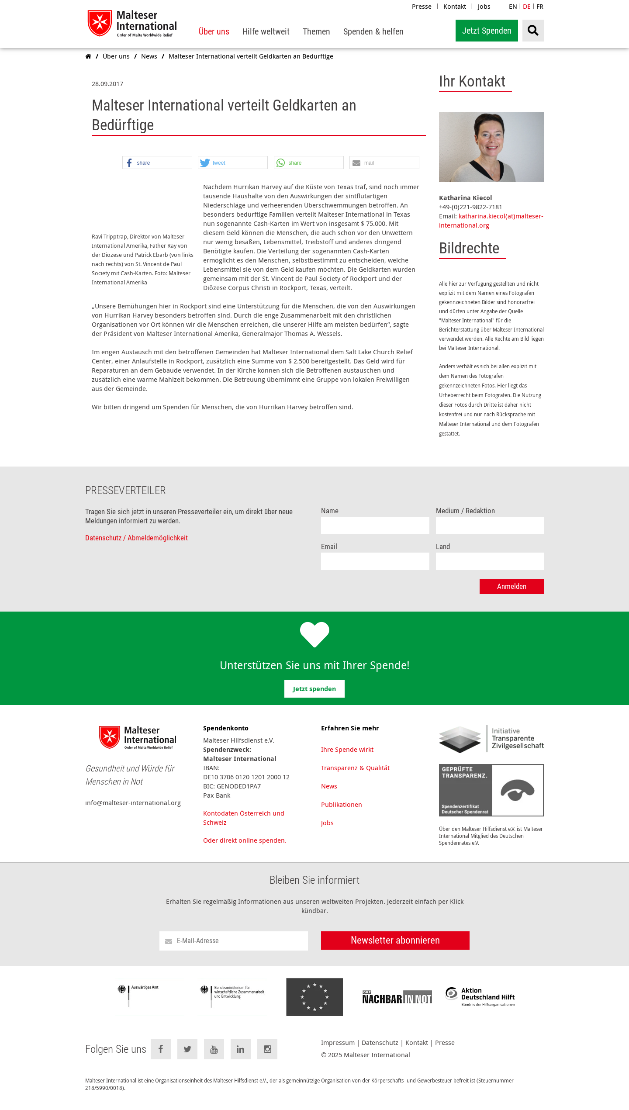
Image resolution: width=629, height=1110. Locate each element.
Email (329, 554)
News (329, 793)
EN (513, 6)
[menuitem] (214, 31)
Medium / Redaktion (465, 518)
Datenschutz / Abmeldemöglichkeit (136, 545)
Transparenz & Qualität (355, 775)
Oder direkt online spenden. (245, 847)
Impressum (338, 1050)
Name (330, 518)
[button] (157, 162)
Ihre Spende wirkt (347, 756)
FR (539, 6)
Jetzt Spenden (486, 30)
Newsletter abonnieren (395, 948)
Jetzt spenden (314, 696)
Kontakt (454, 6)
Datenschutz (380, 1050)
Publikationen (341, 811)
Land (443, 554)
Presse (422, 6)
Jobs (484, 6)
